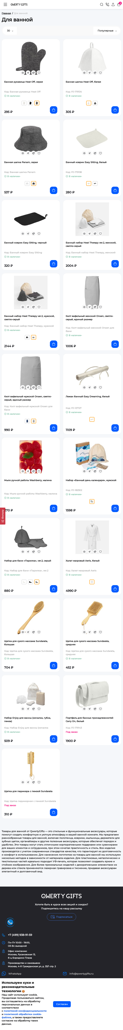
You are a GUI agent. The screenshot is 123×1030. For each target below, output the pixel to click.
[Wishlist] (38, 72)
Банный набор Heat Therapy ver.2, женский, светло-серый (91, 244)
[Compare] (33, 72)
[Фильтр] (2, 516)
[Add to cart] (53, 110)
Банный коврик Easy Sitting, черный (25, 242)
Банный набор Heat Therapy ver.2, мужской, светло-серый (29, 318)
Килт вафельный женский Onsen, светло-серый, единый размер (89, 318)
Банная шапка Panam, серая (21, 162)
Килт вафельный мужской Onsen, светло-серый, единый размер (28, 398)
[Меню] (5, 4)
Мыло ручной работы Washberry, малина (28, 480)
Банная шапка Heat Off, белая (83, 81)
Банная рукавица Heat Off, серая (23, 81)
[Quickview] (22, 72)
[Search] (101, 4)
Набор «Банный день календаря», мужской (91, 480)
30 (10, 30)
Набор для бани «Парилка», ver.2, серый (27, 560)
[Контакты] (107, 4)
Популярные (107, 30)
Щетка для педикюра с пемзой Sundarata (28, 791)
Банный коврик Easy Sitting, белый (86, 162)
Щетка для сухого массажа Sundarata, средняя (87, 643)
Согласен (62, 1004)
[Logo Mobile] (19, 4)
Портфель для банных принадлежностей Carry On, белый (89, 719)
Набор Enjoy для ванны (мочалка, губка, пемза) (27, 719)
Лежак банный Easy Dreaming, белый (88, 396)
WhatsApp (11, 974)
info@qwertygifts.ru (78, 974)
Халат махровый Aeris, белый (82, 560)
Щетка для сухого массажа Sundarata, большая (26, 643)
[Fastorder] (28, 72)
